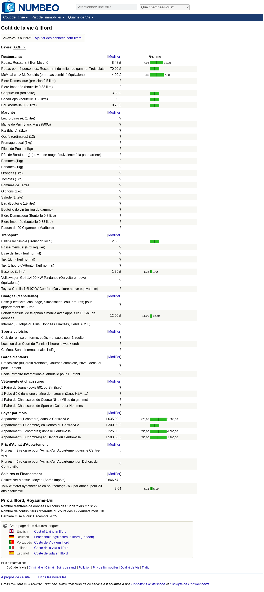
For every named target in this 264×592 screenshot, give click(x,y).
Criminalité (36, 567)
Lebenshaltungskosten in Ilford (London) (64, 537)
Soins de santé (66, 567)
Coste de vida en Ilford (51, 553)
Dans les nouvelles (52, 577)
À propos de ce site (15, 577)
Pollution (84, 567)
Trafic (145, 567)
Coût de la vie (14, 17)
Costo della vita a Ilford (51, 548)
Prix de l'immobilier (46, 17)
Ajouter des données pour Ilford (58, 38)
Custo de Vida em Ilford (51, 542)
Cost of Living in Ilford (50, 531)
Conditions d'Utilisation (148, 584)
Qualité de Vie (79, 17)
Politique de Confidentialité (189, 584)
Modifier (114, 56)
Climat (49, 567)
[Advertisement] (231, 51)
